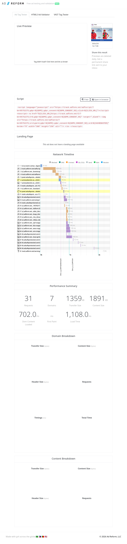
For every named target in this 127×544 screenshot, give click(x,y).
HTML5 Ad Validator (40, 14)
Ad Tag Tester (21, 14)
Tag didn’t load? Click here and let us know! (51, 61)
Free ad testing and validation (43, 3)
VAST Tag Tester (61, 14)
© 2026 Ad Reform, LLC (110, 536)
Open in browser (100, 99)
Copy (85, 99)
